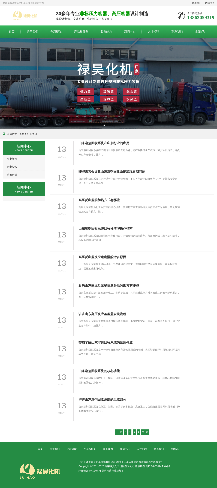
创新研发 (56, 31)
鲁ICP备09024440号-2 (158, 466)
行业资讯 (32, 134)
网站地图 (209, 3)
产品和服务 (81, 31)
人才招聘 (153, 31)
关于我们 (32, 31)
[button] (104, 125)
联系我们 (196, 3)
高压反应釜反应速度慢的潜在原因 (102, 257)
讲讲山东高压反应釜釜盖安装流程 (102, 314)
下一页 (145, 432)
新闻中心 (129, 31)
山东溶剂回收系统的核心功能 (99, 371)
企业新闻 (12, 158)
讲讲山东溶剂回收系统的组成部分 (102, 399)
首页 (11, 31)
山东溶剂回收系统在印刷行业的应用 (104, 143)
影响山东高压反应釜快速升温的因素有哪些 (109, 285)
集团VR (200, 31)
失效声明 (12, 174)
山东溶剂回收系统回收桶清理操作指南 (105, 228)
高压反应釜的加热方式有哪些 (99, 200)
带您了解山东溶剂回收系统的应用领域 (105, 342)
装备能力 (106, 31)
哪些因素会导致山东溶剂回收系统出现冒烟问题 (112, 171)
